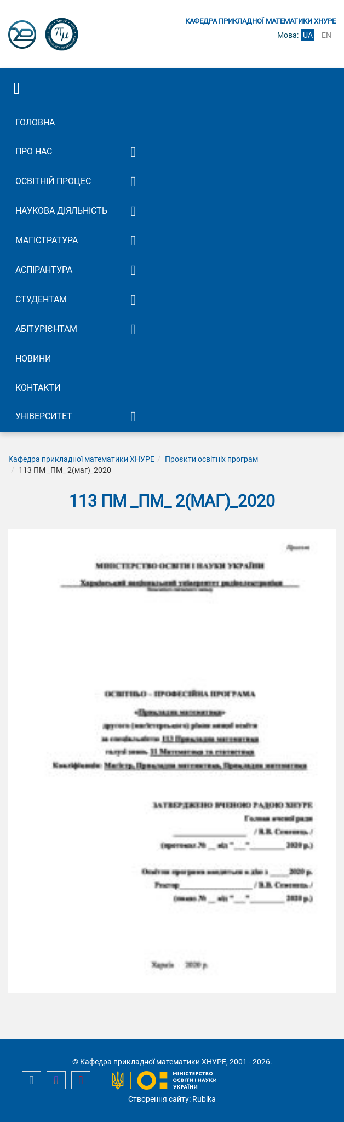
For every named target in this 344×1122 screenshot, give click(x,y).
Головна (35, 122)
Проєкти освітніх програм (211, 459)
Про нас (33, 151)
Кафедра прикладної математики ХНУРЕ (81, 459)
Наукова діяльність (61, 210)
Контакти (37, 387)
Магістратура (46, 240)
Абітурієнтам (46, 329)
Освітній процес (53, 181)
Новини (33, 358)
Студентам (41, 299)
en (326, 35)
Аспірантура (43, 270)
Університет (43, 416)
